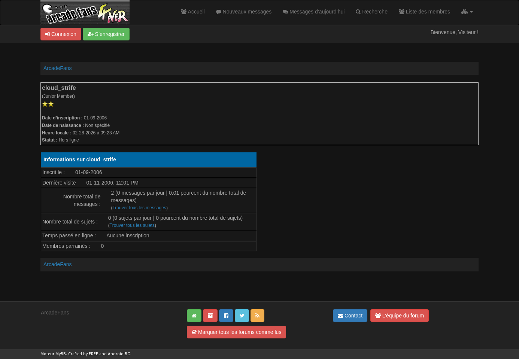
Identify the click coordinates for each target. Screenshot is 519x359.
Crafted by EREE (83, 354)
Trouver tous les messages (139, 207)
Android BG (119, 354)
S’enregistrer (106, 34)
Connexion (60, 34)
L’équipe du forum (399, 316)
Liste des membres (424, 12)
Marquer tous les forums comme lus (236, 332)
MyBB (60, 354)
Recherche (372, 12)
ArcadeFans (57, 68)
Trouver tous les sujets (132, 225)
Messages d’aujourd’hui (314, 12)
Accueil (192, 12)
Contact (350, 316)
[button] (467, 11)
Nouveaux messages (244, 12)
